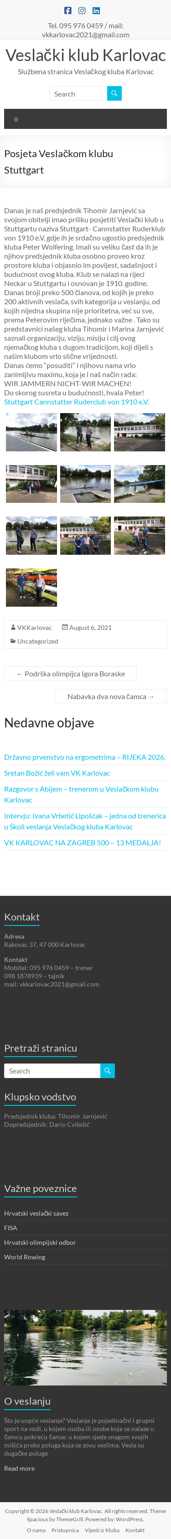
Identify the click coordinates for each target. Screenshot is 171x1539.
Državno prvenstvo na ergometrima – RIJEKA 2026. (85, 756)
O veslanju (27, 1401)
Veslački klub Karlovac (85, 55)
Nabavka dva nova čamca (111, 696)
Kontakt (135, 1530)
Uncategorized (37, 641)
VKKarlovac (34, 627)
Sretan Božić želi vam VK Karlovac (57, 772)
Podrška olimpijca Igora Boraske (70, 673)
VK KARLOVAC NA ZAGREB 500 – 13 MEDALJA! (82, 842)
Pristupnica (65, 1530)
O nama (36, 1530)
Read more (19, 1468)
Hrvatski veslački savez (36, 1213)
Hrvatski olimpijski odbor (40, 1242)
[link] (76, 401)
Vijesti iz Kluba (102, 1530)
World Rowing (24, 1257)
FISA (10, 1228)
